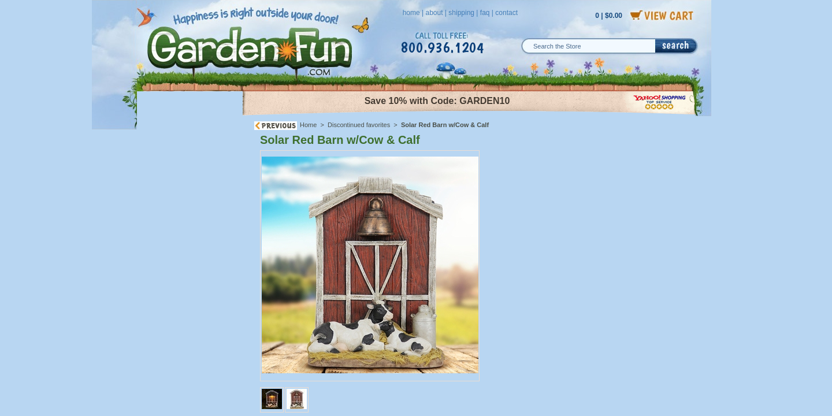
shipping (461, 13)
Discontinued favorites (359, 124)
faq (485, 13)
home (411, 13)
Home (308, 124)
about (434, 13)
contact (506, 13)
